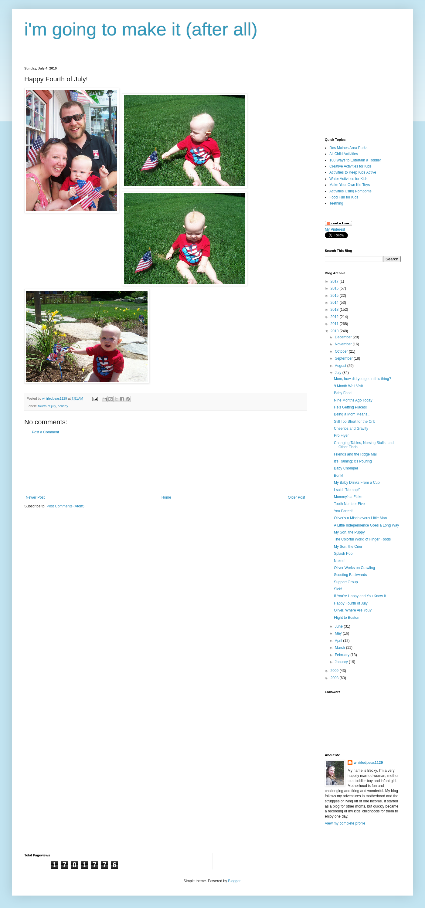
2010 (335, 331)
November (344, 344)
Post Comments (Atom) (65, 506)
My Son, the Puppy (349, 532)
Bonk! (338, 475)
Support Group (346, 582)
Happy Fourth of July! (351, 603)
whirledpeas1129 (55, 398)
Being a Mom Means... (352, 414)
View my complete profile (345, 823)
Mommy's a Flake (348, 497)
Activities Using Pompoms (350, 191)
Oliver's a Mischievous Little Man (360, 518)
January (342, 662)
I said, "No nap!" (347, 490)
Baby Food (343, 393)
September (344, 358)
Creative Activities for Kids (350, 166)
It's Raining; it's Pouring (353, 461)
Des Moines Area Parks (348, 148)
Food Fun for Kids (343, 197)
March (340, 647)
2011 (335, 324)
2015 (335, 295)
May (339, 633)
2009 (335, 671)
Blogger (234, 881)
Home (166, 497)
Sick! (338, 589)
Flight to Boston (346, 617)
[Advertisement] (166, 465)
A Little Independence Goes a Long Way (366, 525)
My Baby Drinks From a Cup (357, 482)
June (339, 626)
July (338, 373)
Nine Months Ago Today (353, 400)
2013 (335, 309)
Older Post (296, 497)
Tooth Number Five (349, 504)
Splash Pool (343, 553)
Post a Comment (45, 432)
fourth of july (47, 406)
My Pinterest (335, 229)
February (342, 655)
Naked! (339, 561)
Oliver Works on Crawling (354, 568)
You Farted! (343, 511)
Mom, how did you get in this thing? (362, 379)
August (341, 366)
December (344, 337)
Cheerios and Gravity (351, 428)
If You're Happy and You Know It (360, 596)
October (342, 351)
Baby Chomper (346, 468)
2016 (335, 288)
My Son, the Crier (348, 546)
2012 (335, 317)
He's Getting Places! (350, 407)
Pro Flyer (341, 435)
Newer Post (35, 497)
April (339, 641)
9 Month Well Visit (348, 386)
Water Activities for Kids (348, 179)
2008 (335, 678)
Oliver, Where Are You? (353, 610)
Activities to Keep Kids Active (352, 172)
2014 (335, 302)
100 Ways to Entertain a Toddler (355, 160)
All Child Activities (343, 154)
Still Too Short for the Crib (355, 421)
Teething (336, 203)
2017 (335, 281)
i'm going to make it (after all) (140, 29)
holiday (63, 406)
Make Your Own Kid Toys (349, 185)
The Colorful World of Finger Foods (362, 539)
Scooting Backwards (350, 575)
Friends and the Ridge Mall (355, 454)
